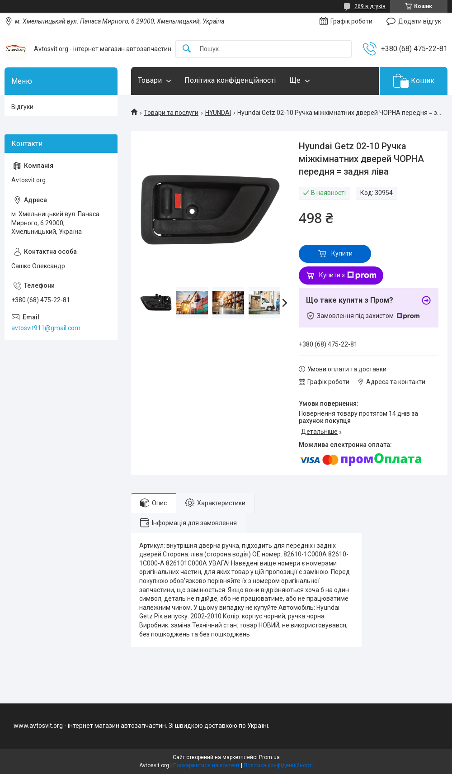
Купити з (348, 275)
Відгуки (22, 106)
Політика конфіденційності (230, 80)
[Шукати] (186, 49)
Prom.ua (269, 757)
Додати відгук (419, 21)
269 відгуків (370, 6)
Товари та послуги (171, 112)
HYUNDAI (218, 112)
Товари (150, 80)
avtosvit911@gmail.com (45, 328)
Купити (342, 253)
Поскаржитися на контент (206, 765)
